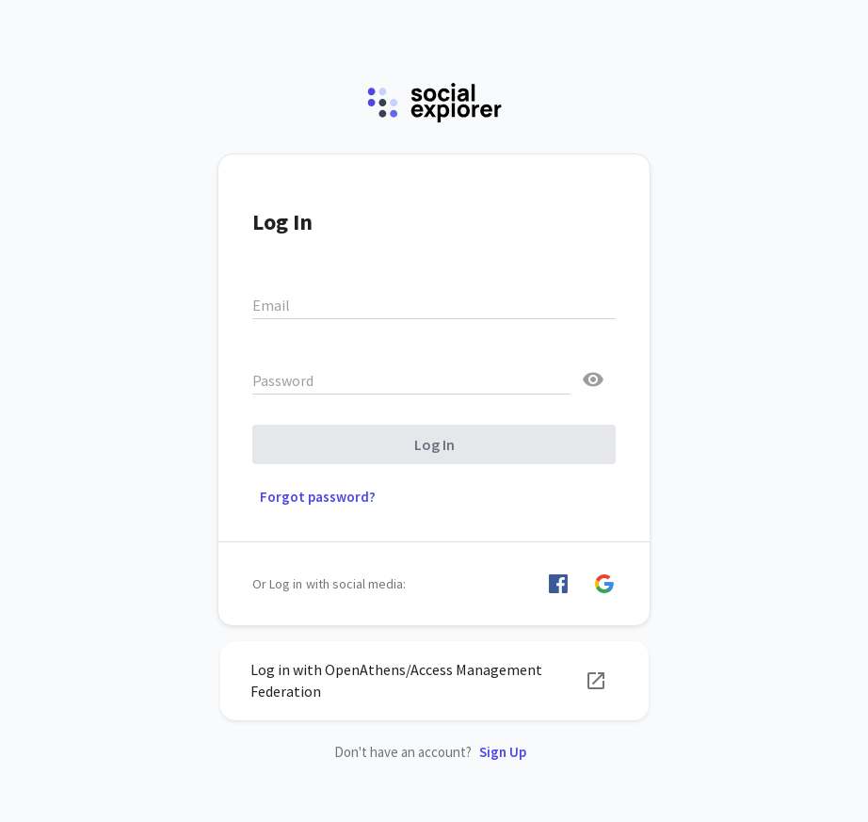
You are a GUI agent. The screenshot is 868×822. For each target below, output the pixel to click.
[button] (558, 583)
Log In (434, 444)
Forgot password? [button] (318, 497)
